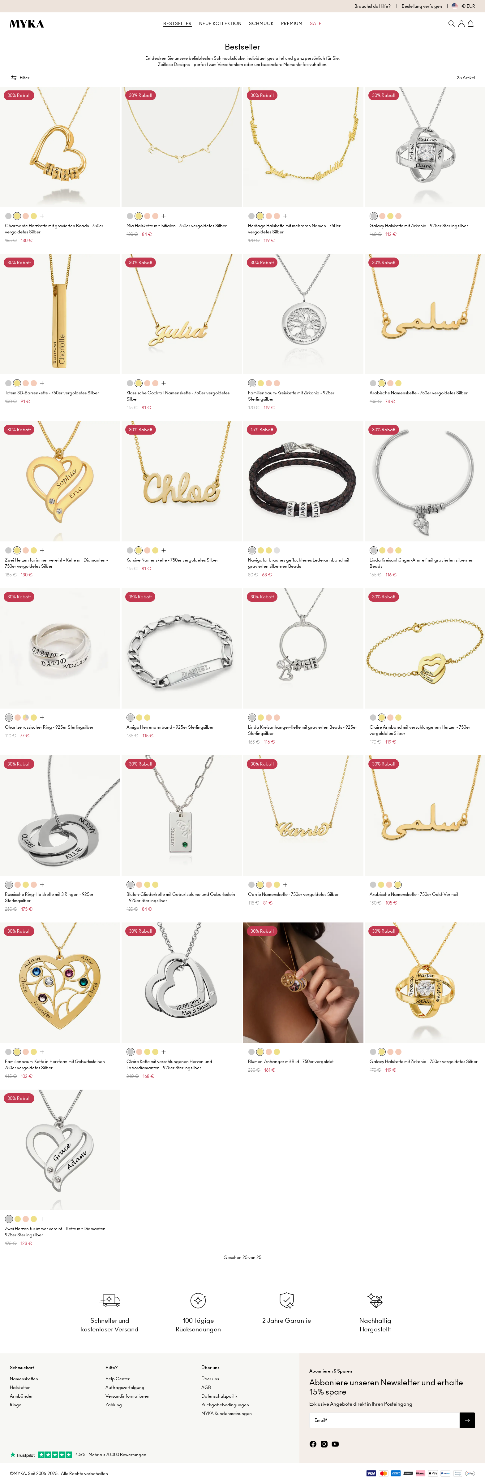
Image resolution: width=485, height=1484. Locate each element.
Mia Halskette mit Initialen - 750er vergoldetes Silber (177, 222)
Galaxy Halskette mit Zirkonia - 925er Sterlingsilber (419, 222)
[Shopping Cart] (471, 23)
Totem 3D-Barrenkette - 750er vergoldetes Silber (52, 390)
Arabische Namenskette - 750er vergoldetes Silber (419, 390)
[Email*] (384, 1417)
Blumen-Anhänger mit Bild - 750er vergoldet (290, 1058)
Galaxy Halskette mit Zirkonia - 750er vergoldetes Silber (424, 1058)
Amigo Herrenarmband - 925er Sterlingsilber (170, 724)
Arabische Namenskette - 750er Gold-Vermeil (414, 891)
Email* (321, 1418)
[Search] (451, 23)
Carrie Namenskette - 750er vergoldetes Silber (293, 891)
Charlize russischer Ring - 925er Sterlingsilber (49, 724)
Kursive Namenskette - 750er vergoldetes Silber (172, 557)
